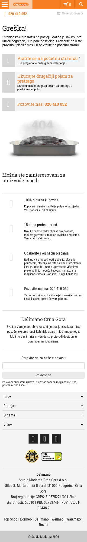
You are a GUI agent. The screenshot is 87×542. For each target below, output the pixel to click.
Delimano (42, 519)
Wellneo (58, 519)
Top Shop (10, 519)
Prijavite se (43, 375)
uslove (30, 382)
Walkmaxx (73, 519)
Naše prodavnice (73, 13)
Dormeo (26, 519)
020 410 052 (17, 14)
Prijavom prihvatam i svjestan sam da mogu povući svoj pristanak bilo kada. (39, 384)
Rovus (43, 525)
